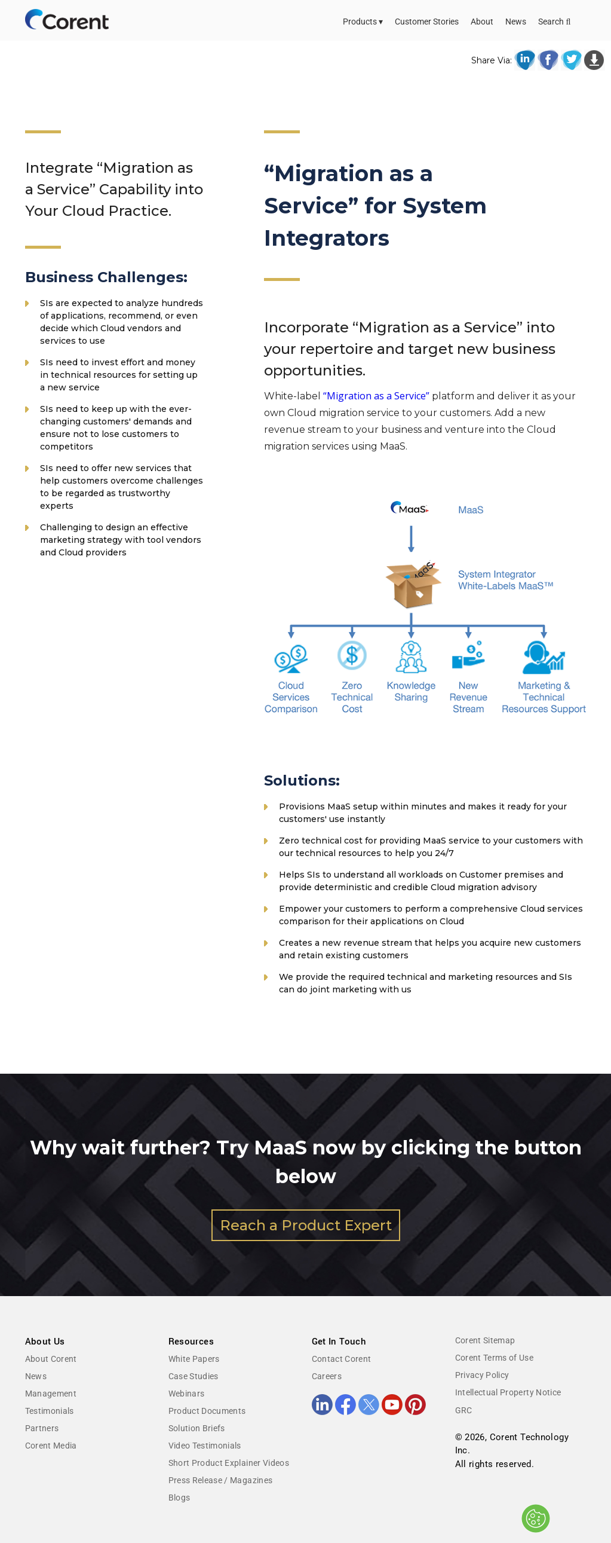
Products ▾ (363, 22)
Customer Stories (427, 22)
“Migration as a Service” (376, 395)
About (482, 22)
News (515, 22)
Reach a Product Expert (306, 1225)
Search (554, 22)
